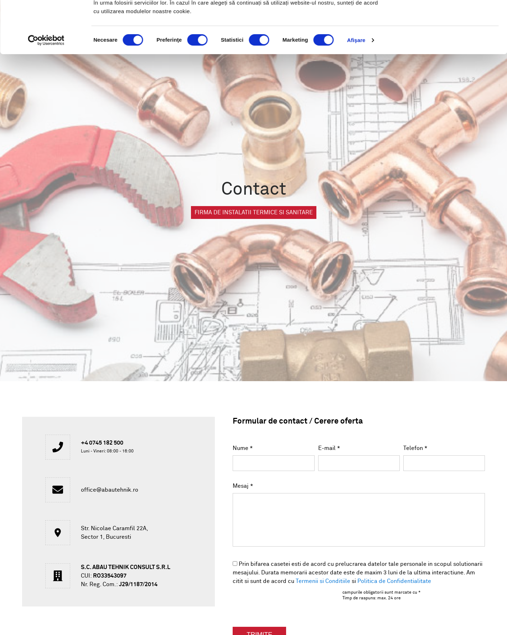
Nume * (243, 448)
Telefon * (415, 448)
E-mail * (329, 448)
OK (448, 19)
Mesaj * (243, 486)
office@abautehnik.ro (109, 490)
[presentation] (276, 602)
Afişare (356, 89)
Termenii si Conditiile (323, 581)
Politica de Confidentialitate (394, 581)
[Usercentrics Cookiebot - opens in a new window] (46, 89)
